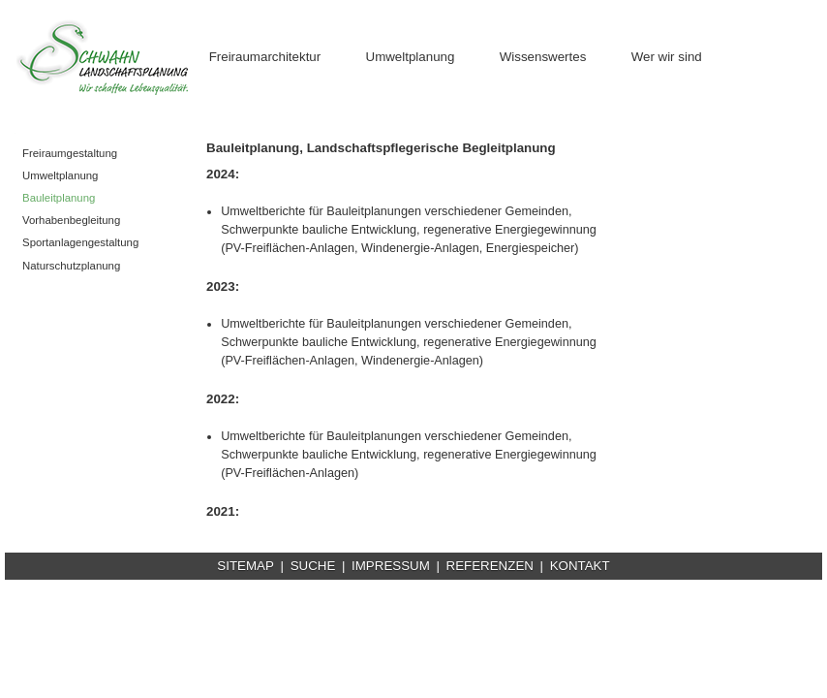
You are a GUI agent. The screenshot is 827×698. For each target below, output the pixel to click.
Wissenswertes (543, 56)
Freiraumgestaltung (69, 153)
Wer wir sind (666, 56)
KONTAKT (580, 565)
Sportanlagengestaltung (80, 242)
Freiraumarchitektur (265, 56)
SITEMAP (245, 565)
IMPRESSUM (391, 565)
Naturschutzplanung (71, 265)
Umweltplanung (410, 56)
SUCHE (313, 565)
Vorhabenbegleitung (71, 220)
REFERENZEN (490, 565)
